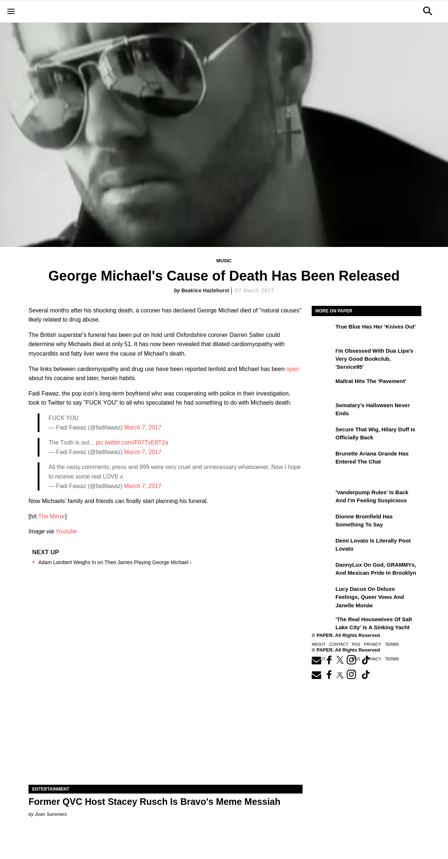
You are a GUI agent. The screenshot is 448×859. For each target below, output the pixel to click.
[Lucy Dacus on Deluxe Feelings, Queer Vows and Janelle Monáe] (323, 594)
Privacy (372, 644)
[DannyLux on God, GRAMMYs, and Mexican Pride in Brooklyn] (323, 570)
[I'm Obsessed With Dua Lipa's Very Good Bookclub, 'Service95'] (323, 356)
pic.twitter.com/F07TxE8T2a (132, 442)
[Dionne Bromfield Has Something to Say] (323, 522)
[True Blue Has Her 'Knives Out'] (323, 332)
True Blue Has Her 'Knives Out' (375, 326)
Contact (338, 644)
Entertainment (50, 789)
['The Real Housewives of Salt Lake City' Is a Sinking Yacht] (323, 624)
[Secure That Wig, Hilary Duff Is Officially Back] (323, 434)
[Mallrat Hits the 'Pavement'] (323, 386)
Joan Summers (51, 814)
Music (224, 260)
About (319, 644)
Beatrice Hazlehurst (205, 290)
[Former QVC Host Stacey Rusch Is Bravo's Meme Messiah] (166, 716)
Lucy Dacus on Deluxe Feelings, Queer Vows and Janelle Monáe (369, 597)
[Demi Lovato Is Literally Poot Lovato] (323, 546)
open (292, 369)
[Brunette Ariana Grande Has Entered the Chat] (323, 459)
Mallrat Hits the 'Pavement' (370, 381)
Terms (392, 644)
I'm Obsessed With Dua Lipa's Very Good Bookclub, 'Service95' (374, 359)
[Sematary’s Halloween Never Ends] (323, 410)
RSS (356, 644)
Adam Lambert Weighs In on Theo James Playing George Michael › (114, 562)
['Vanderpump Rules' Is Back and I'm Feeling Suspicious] (323, 497)
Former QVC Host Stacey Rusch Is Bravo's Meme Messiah (155, 801)
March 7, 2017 (143, 427)
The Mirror (51, 516)
